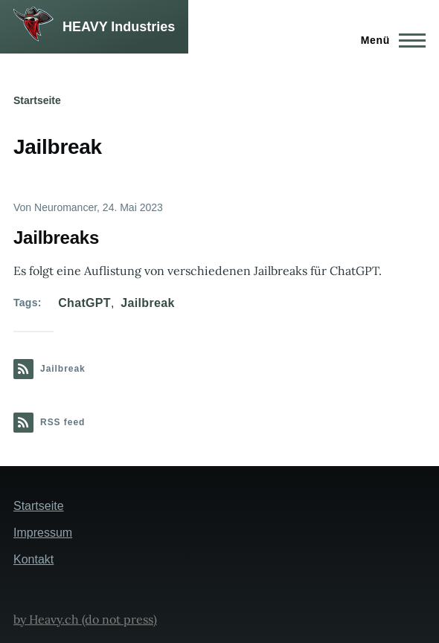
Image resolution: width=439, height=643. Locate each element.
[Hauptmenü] (388, 40)
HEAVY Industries (119, 26)
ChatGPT (84, 303)
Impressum (42, 532)
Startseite (37, 100)
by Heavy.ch (46, 619)
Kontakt (33, 559)
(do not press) (118, 619)
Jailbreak (147, 303)
